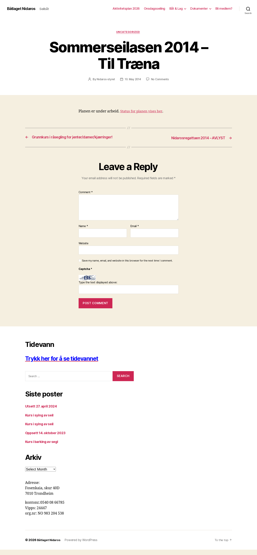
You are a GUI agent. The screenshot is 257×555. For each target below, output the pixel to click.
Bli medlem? (223, 8)
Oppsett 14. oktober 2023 (47, 438)
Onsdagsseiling (154, 8)
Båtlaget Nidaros (22, 9)
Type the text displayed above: (98, 287)
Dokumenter (199, 8)
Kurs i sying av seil (41, 420)
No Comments (160, 79)
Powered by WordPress (82, 545)
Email (134, 231)
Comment (86, 197)
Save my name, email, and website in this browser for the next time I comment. (127, 266)
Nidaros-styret (105, 79)
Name (83, 231)
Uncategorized (128, 32)
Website (83, 248)
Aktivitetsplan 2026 (126, 8)
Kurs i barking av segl (43, 447)
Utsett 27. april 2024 (42, 411)
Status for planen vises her (142, 111)
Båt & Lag (176, 8)
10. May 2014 (132, 79)
